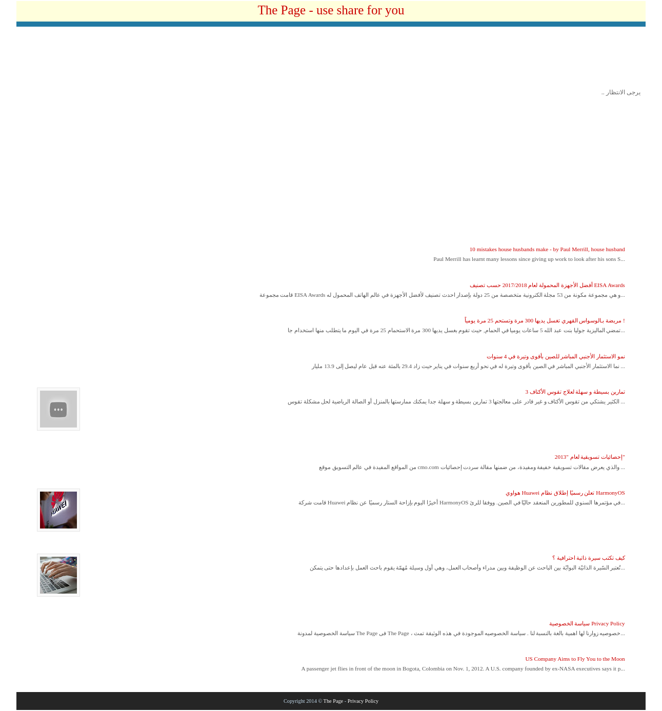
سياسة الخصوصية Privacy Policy (587, 623)
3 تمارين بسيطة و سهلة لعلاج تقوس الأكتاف (575, 392)
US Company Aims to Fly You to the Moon (575, 659)
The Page (334, 701)
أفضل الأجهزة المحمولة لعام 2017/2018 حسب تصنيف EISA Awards (547, 285)
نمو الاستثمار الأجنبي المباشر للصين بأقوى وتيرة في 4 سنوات (556, 356)
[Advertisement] (331, 60)
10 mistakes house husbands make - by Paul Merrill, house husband (547, 249)
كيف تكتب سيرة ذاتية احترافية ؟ (588, 558)
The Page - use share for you (330, 10)
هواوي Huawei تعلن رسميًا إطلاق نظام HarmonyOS (565, 493)
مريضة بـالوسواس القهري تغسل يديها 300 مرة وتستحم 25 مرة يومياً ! (545, 320)
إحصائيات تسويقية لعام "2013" (590, 457)
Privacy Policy (363, 701)
